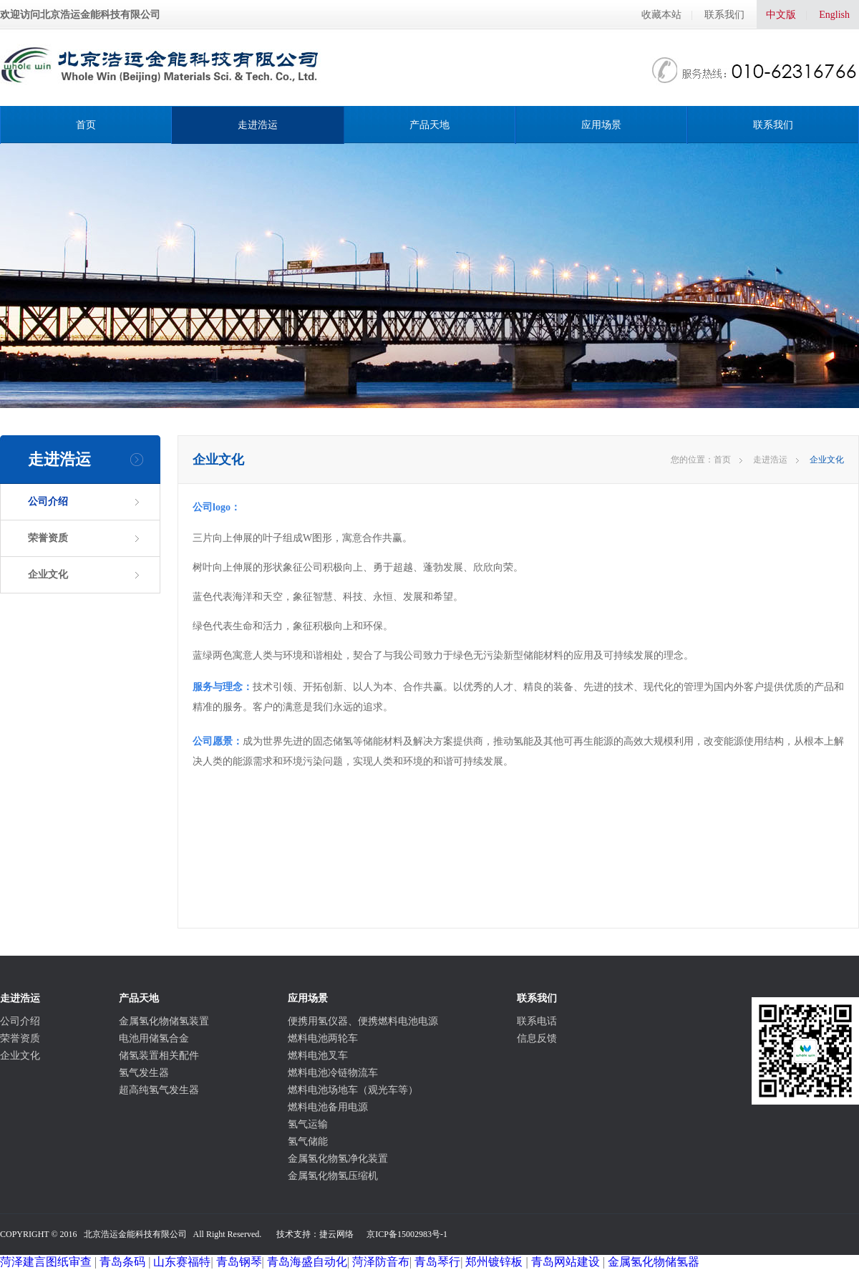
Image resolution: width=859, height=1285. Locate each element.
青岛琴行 (437, 1262)
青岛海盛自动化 (307, 1262)
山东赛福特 (181, 1262)
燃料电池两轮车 (323, 1038)
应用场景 (601, 125)
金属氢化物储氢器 (653, 1262)
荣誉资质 (48, 538)
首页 (86, 125)
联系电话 (537, 1021)
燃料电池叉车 (318, 1055)
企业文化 (48, 574)
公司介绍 (48, 501)
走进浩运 (258, 125)
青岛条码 (122, 1262)
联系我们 (724, 14)
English (834, 14)
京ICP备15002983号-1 (407, 1234)
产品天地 (429, 125)
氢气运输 (308, 1124)
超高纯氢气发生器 (159, 1090)
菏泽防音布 (380, 1262)
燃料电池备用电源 (328, 1107)
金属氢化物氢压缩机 (333, 1175)
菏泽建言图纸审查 (46, 1262)
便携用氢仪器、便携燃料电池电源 (363, 1021)
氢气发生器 (144, 1072)
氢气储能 (308, 1141)
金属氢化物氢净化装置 (338, 1158)
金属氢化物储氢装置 (164, 1021)
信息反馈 (537, 1038)
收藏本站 (661, 14)
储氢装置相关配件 (159, 1055)
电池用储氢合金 (154, 1038)
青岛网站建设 (565, 1262)
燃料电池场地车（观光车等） (353, 1090)
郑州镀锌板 (494, 1262)
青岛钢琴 (239, 1262)
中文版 (781, 14)
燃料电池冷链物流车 (333, 1072)
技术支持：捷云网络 (315, 1234)
